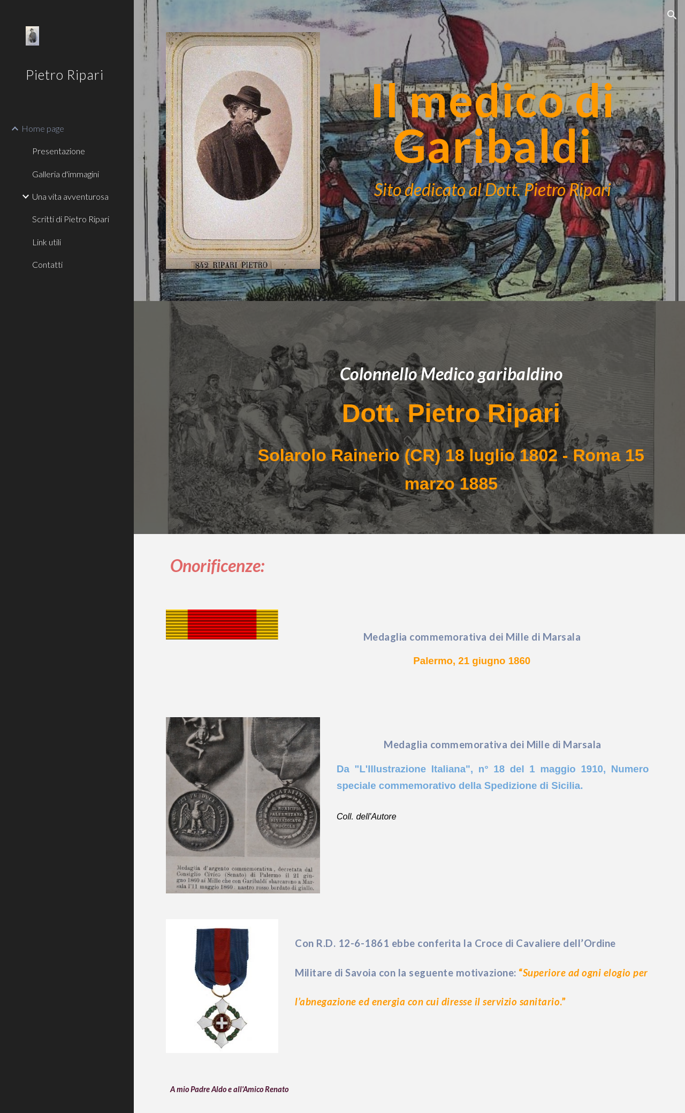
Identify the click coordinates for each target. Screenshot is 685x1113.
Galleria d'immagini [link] (65, 174)
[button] (672, 15)
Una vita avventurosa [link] (70, 196)
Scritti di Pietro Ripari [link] (70, 219)
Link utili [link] (46, 242)
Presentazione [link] (58, 151)
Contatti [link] (47, 264)
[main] (492, 120)
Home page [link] (42, 128)
